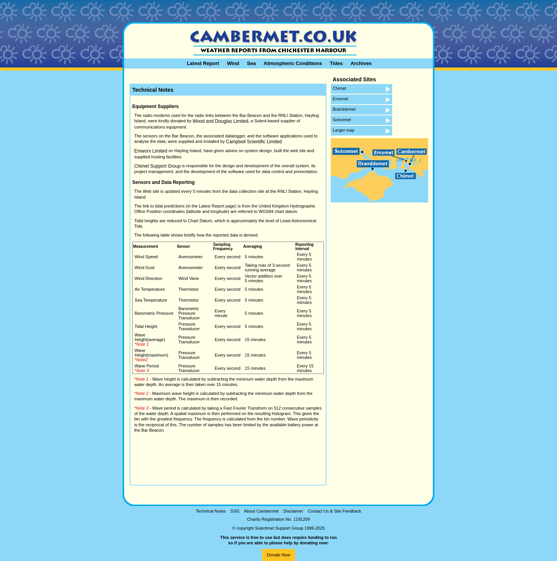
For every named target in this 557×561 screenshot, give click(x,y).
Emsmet (340, 98)
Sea (251, 63)
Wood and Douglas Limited (220, 121)
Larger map (343, 130)
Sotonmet (342, 119)
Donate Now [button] (278, 554)
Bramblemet (344, 109)
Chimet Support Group (157, 166)
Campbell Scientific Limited (254, 141)
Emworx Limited (150, 151)
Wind (233, 63)
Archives (361, 63)
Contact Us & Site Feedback (334, 511)
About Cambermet (261, 511)
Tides (336, 63)
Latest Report (203, 63)
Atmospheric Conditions (293, 63)
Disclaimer (293, 511)
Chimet (339, 88)
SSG (235, 511)
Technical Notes (211, 511)
